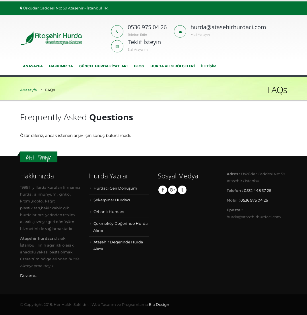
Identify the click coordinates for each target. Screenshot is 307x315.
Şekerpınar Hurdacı (112, 200)
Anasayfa (33, 66)
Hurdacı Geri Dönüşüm (115, 188)
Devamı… (28, 275)
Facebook (162, 190)
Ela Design (159, 304)
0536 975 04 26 (254, 200)
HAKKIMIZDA (61, 66)
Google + (172, 190)
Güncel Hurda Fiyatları (103, 66)
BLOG (139, 66)
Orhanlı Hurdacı (109, 212)
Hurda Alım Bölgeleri (172, 66)
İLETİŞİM (208, 66)
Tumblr (182, 190)
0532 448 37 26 (257, 190)
